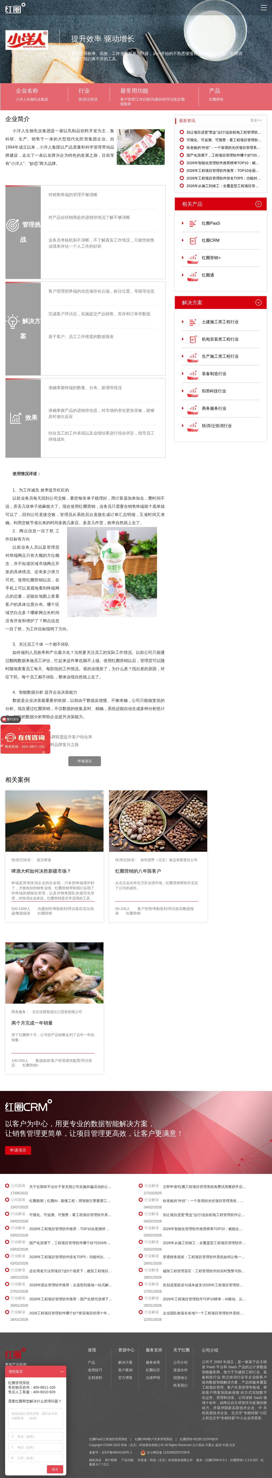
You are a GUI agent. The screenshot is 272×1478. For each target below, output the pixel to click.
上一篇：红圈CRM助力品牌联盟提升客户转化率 (48, 737)
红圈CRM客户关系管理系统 (153, 1439)
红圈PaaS (211, 223)
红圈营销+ (211, 258)
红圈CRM (210, 240)
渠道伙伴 (180, 1370)
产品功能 (127, 1460)
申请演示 (84, 761)
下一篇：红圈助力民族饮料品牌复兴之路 (42, 744)
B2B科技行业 (214, 391)
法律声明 (153, 1378)
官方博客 (125, 1378)
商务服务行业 (214, 408)
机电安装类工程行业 (220, 339)
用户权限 (111, 1460)
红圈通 (208, 275)
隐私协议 (95, 1460)
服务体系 (153, 1362)
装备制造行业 (214, 373)
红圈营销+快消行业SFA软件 (199, 1439)
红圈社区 (153, 1370)
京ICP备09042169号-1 (116, 1452)
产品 (91, 1362)
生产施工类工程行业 (220, 356)
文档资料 (95, 1378)
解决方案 (125, 1362)
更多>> (256, 120)
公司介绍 (180, 1362)
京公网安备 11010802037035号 (165, 1452)
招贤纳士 (180, 1378)
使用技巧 (95, 1370)
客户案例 (125, 1370)
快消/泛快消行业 (216, 426)
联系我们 (180, 1385)
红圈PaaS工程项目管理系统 (108, 1439)
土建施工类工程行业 (220, 322)
